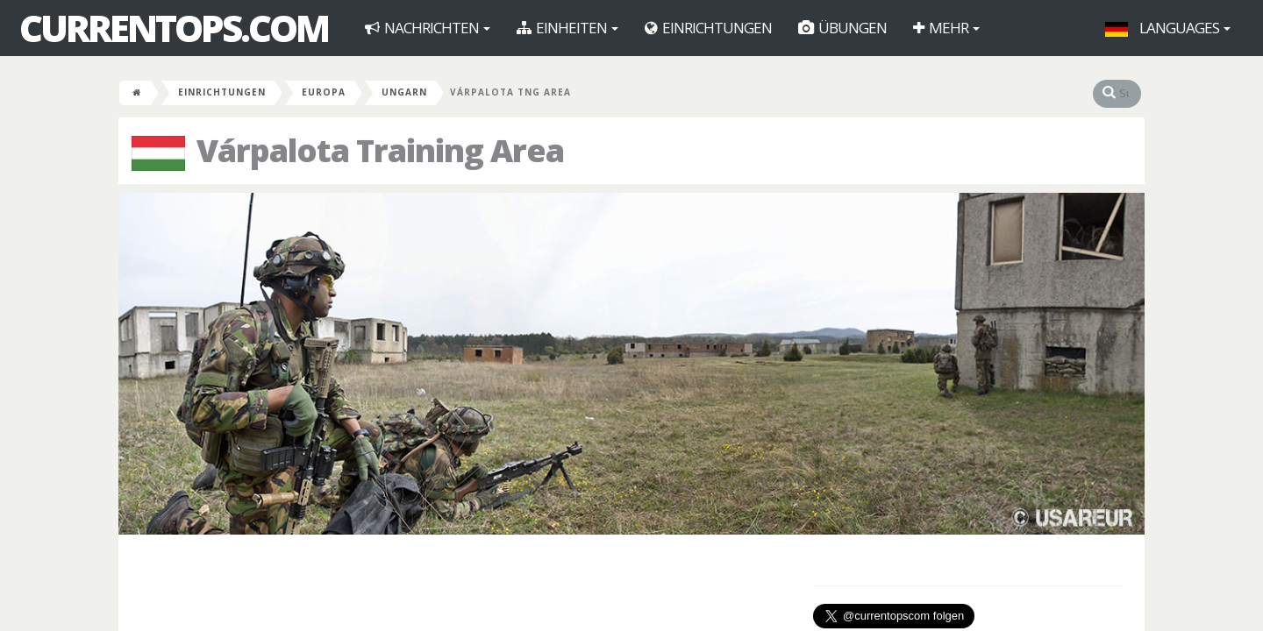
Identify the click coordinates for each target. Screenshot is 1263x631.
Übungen (842, 28)
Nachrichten (427, 28)
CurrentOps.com (173, 28)
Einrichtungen (708, 28)
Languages (1168, 28)
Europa (324, 92)
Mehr (946, 28)
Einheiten (567, 28)
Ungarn (404, 92)
